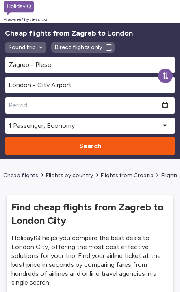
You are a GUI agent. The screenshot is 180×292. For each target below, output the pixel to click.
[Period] (83, 105)
